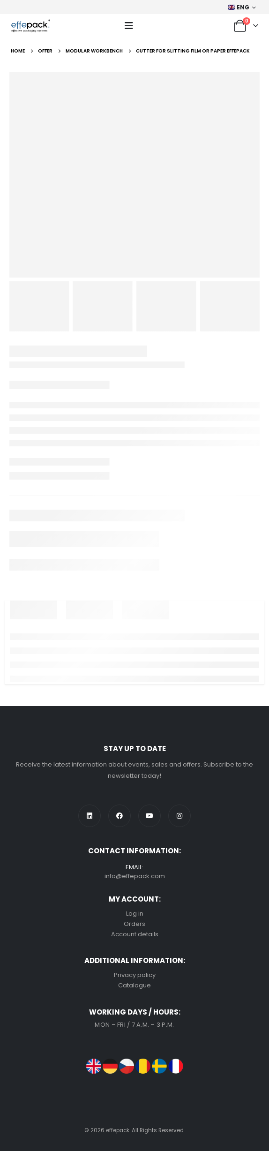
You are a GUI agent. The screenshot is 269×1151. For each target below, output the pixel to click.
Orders (134, 923)
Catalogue (134, 985)
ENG (239, 7)
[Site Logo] (31, 25)
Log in (134, 913)
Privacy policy (135, 974)
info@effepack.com (135, 876)
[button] (129, 26)
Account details (134, 934)
